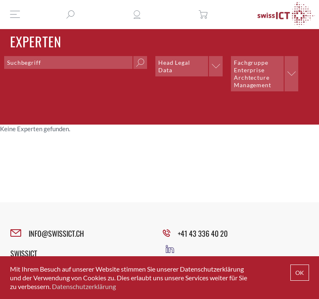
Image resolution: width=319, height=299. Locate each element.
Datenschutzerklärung (84, 286)
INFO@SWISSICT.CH (56, 233)
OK (299, 272)
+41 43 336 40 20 (203, 233)
